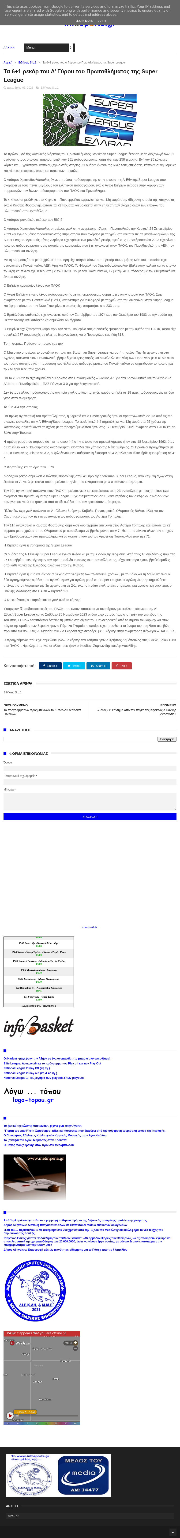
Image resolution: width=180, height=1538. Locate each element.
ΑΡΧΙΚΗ (9, 47)
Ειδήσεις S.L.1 (28, 62)
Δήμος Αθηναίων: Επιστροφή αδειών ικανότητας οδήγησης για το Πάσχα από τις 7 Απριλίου (65, 1249)
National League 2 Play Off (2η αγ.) (27, 1068)
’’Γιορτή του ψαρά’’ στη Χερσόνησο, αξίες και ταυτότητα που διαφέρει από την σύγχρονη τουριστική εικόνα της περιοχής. (84, 1130)
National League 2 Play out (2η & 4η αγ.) (30, 1073)
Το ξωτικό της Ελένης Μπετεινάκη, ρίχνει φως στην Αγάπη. (43, 1125)
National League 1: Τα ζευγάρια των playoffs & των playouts (44, 1077)
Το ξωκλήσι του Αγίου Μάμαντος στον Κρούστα (35, 1140)
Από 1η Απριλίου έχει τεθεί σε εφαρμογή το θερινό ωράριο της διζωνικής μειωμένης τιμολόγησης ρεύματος (75, 1220)
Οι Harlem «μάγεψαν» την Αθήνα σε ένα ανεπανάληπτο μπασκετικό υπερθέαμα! (57, 1058)
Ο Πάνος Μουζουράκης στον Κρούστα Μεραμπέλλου (39, 1145)
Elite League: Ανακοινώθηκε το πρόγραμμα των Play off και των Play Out (52, 1063)
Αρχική (8, 62)
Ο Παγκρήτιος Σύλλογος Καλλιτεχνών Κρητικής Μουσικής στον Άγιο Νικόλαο (55, 1135)
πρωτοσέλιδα (90, 927)
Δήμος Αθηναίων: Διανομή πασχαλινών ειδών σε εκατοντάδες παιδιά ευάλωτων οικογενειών (65, 1225)
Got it (102, 21)
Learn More (84, 21)
